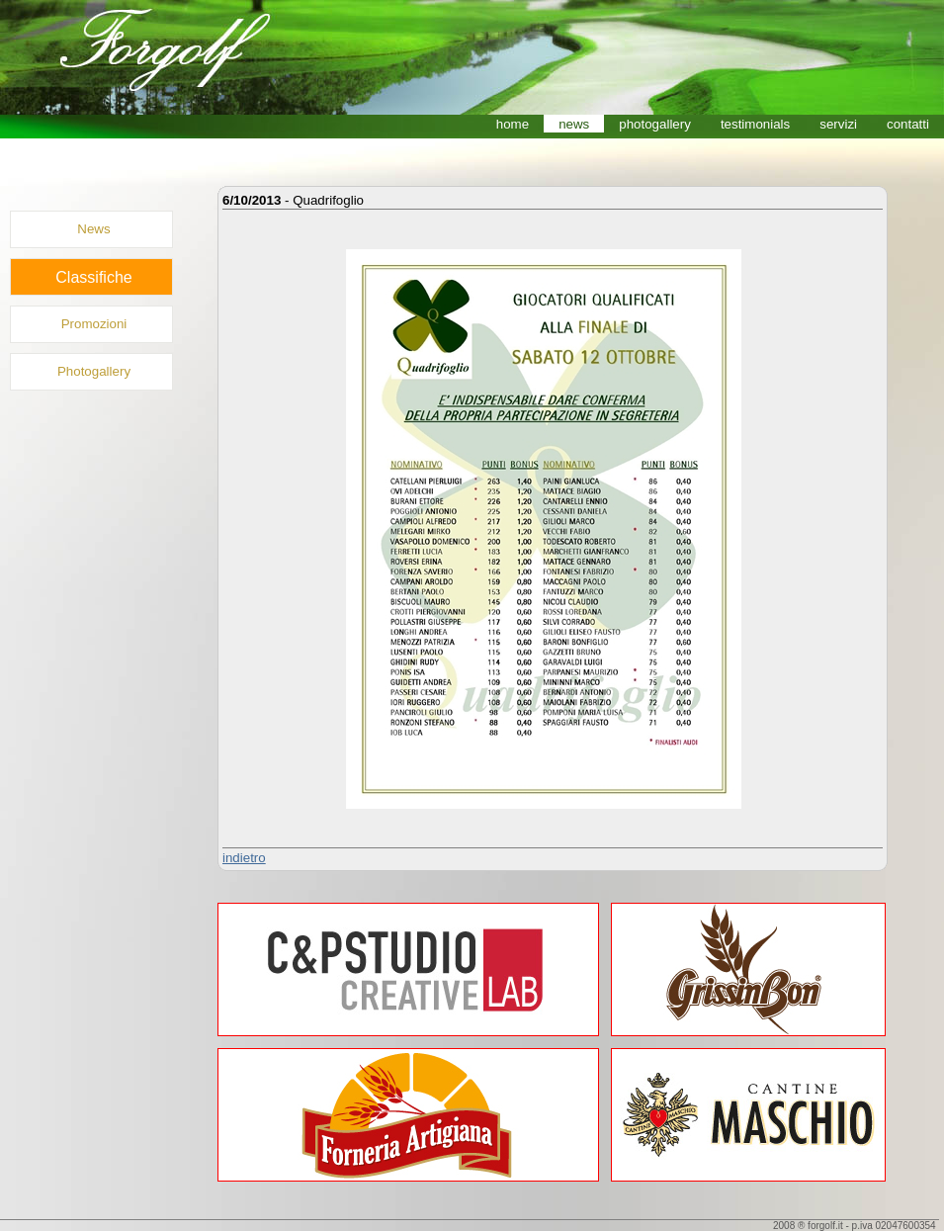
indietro (244, 857)
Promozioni (94, 323)
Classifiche (93, 277)
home (512, 124)
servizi (838, 124)
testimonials (755, 124)
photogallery (655, 124)
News (93, 228)
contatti (908, 124)
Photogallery (93, 371)
